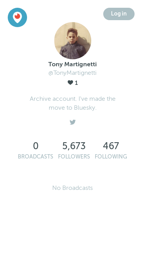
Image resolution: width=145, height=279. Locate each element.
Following (111, 157)
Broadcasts (35, 157)
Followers (74, 157)
